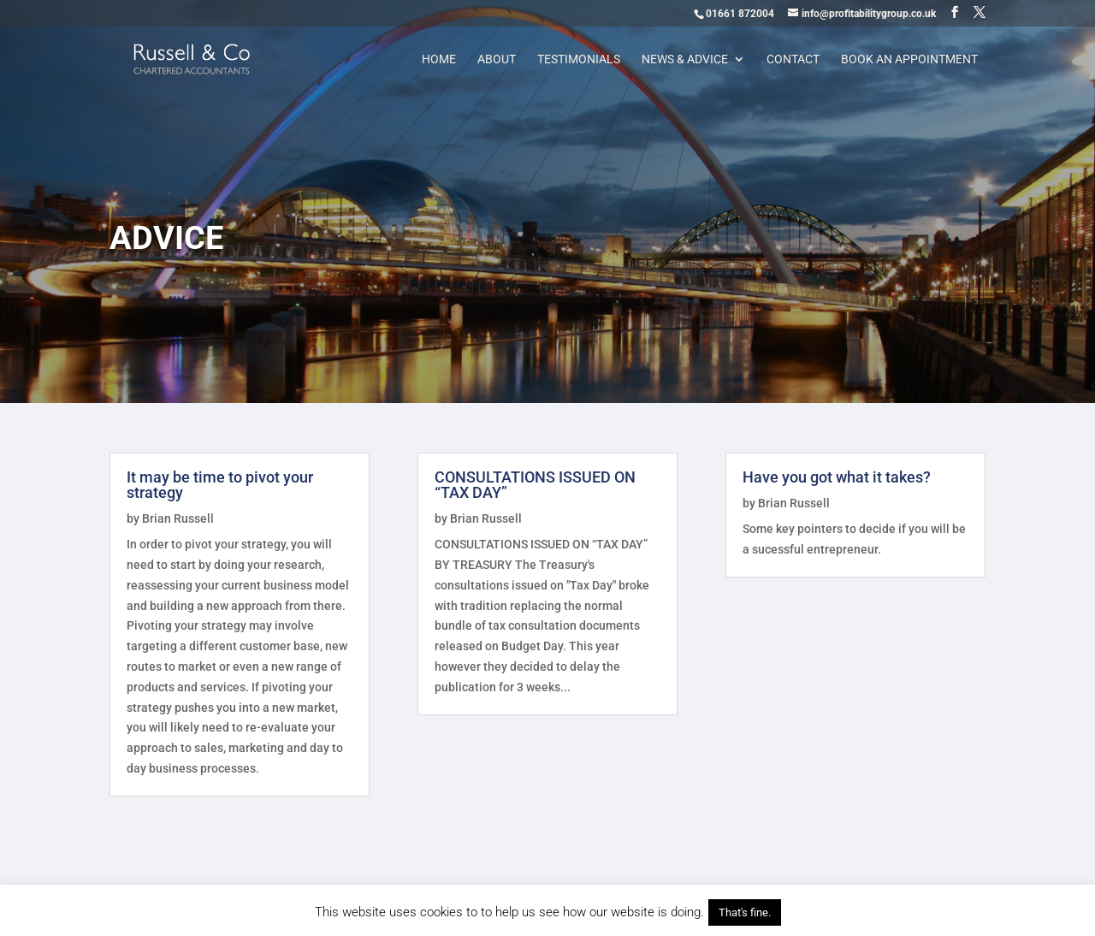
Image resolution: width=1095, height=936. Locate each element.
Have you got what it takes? (837, 477)
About (496, 59)
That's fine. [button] (745, 912)
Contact (793, 59)
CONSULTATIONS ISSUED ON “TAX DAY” (535, 484)
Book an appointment (909, 59)
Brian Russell (178, 518)
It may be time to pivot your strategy (220, 484)
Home (439, 59)
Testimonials (578, 59)
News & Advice (685, 59)
